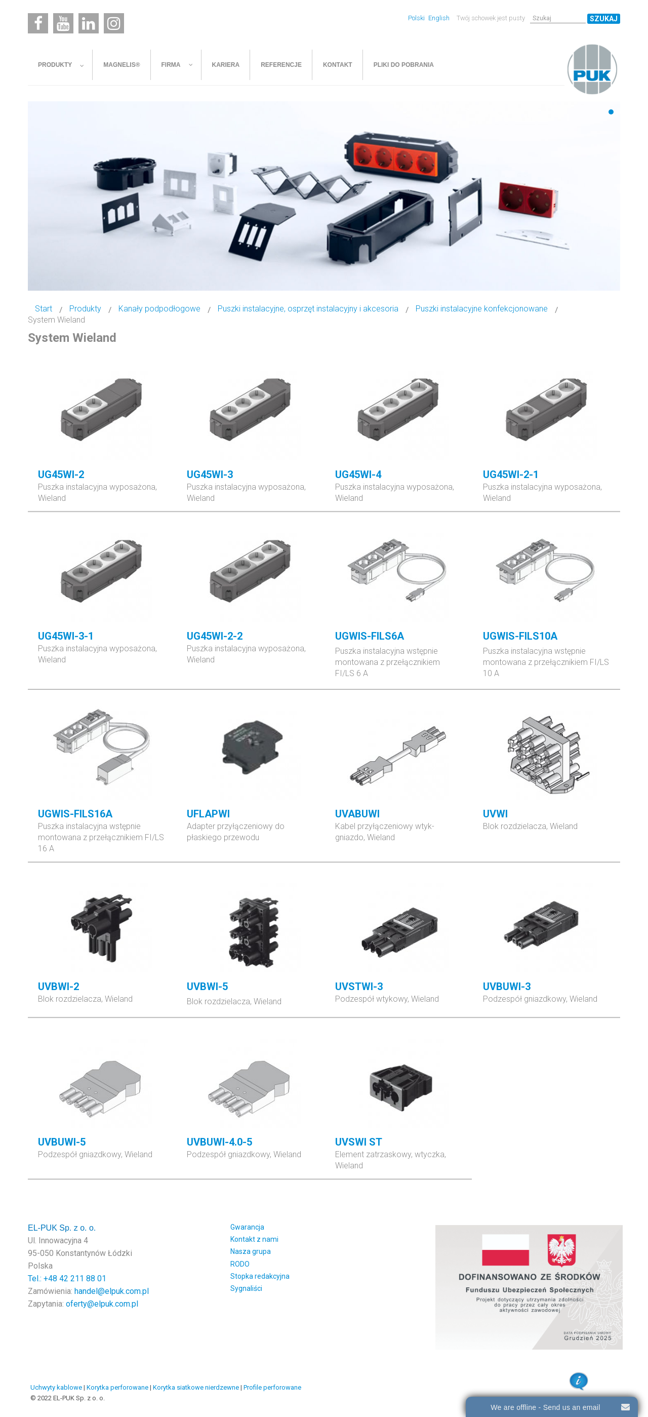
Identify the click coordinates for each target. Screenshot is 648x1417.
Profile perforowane (272, 1387)
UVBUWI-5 (62, 1142)
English (439, 18)
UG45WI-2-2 (214, 636)
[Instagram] (114, 23)
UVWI (495, 814)
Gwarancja (247, 1227)
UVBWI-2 (58, 986)
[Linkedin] (88, 23)
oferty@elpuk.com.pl (102, 1304)
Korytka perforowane (117, 1387)
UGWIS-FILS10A (520, 636)
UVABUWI (357, 814)
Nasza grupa (250, 1251)
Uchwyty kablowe (56, 1387)
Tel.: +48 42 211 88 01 (67, 1278)
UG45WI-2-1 (511, 474)
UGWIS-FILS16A (75, 814)
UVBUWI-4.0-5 (219, 1142)
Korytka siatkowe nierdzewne (196, 1387)
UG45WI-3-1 (66, 636)
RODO (240, 1264)
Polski (417, 18)
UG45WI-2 (61, 474)
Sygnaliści (246, 1288)
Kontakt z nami (254, 1239)
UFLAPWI (208, 814)
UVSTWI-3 (359, 986)
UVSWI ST (358, 1142)
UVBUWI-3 (507, 986)
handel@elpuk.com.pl (111, 1291)
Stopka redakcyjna (260, 1276)
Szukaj (604, 19)
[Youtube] (63, 23)
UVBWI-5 (207, 986)
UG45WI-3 (210, 474)
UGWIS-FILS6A (369, 636)
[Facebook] (38, 23)
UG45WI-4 (358, 474)
